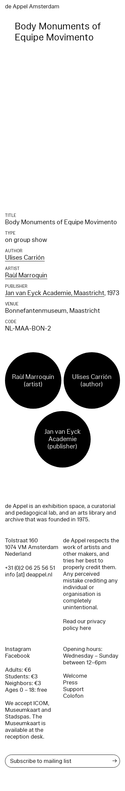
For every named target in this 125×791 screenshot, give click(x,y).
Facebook (17, 656)
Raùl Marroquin (26, 275)
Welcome (75, 676)
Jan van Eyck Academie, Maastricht (54, 293)
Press (70, 682)
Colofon (73, 696)
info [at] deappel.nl (28, 574)
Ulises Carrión (25, 257)
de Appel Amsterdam (32, 6)
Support (73, 689)
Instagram (18, 649)
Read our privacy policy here (84, 625)
